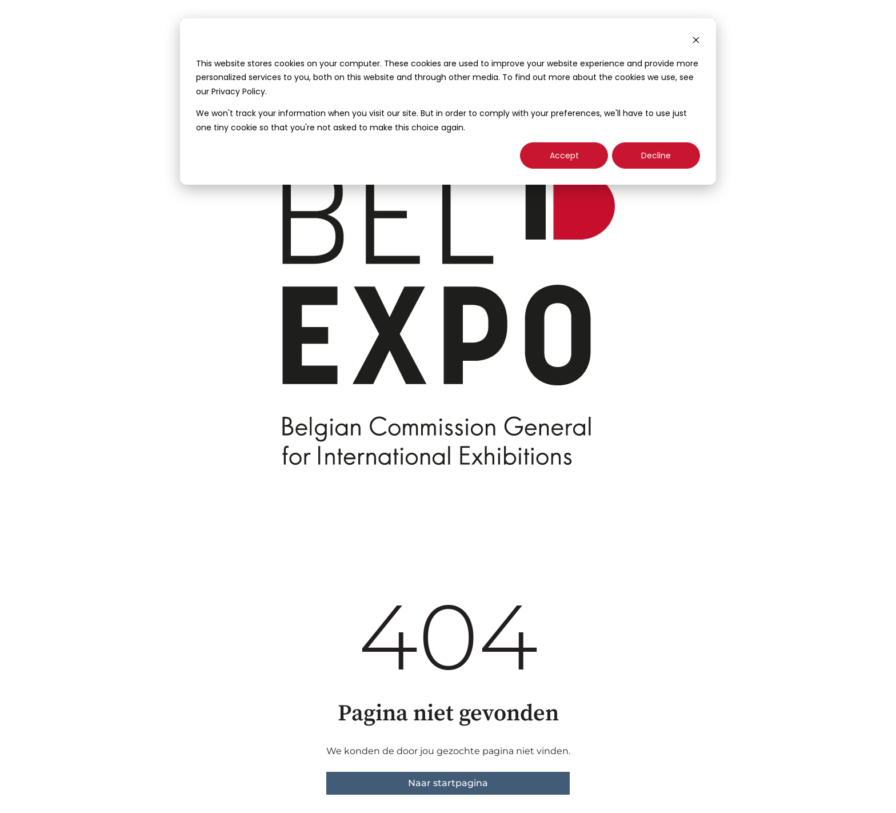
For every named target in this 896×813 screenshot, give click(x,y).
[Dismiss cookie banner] (696, 41)
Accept (564, 155)
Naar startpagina (448, 783)
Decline (656, 155)
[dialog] (448, 101)
